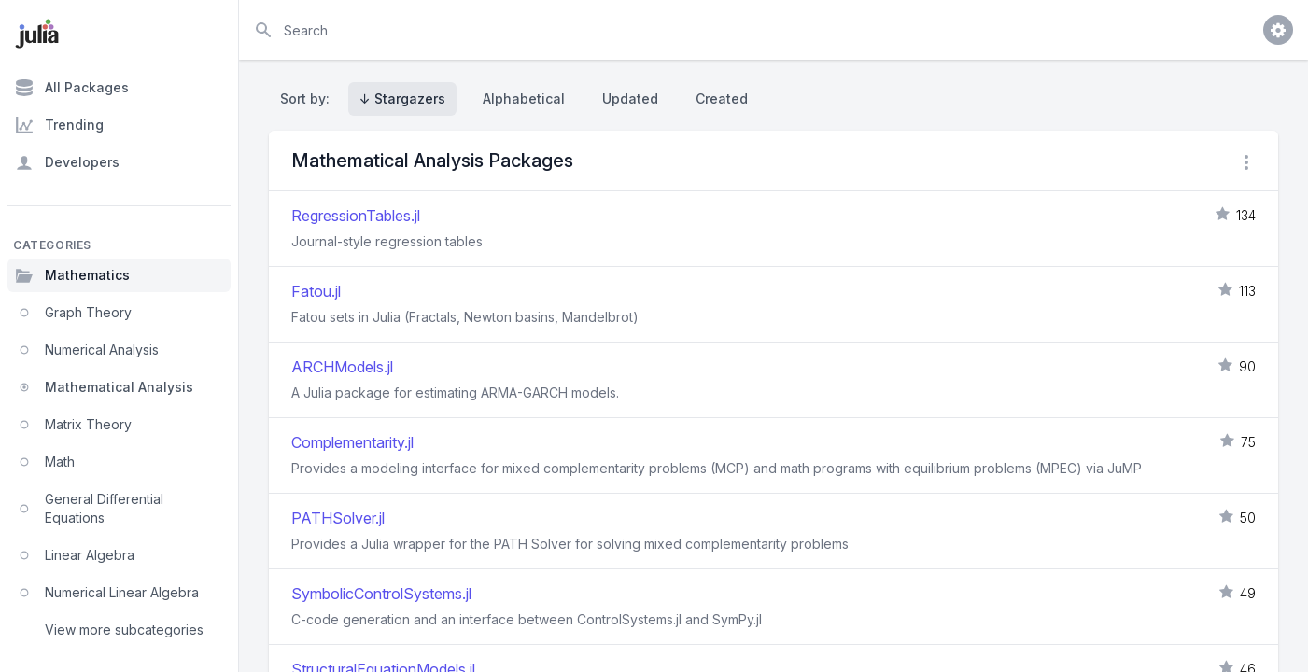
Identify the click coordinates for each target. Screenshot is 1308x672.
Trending (59, 125)
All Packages (72, 87)
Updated (630, 98)
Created (722, 98)
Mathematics (72, 275)
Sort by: (308, 98)
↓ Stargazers (402, 98)
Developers (67, 162)
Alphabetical (524, 98)
